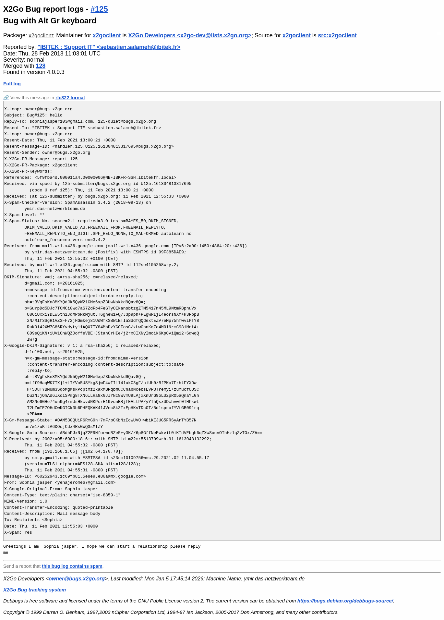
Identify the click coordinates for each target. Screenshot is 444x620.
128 (40, 66)
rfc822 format (70, 97)
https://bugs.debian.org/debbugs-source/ (345, 600)
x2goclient (41, 35)
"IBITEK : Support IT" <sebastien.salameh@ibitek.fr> (109, 47)
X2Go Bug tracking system (34, 589)
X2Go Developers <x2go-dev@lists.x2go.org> (189, 35)
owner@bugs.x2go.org (77, 578)
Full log (12, 83)
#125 (99, 9)
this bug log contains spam (72, 566)
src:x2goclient (337, 35)
